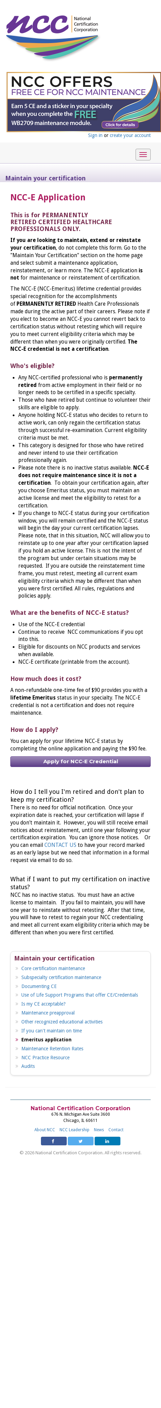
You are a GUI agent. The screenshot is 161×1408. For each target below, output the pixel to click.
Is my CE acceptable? (43, 1004)
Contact (116, 1129)
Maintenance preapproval (48, 1013)
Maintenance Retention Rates (52, 1048)
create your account (130, 135)
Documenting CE (39, 986)
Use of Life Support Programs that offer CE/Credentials (79, 995)
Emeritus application (46, 1039)
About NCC (44, 1129)
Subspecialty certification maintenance (61, 977)
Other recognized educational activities (62, 1022)
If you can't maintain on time (51, 1030)
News (99, 1129)
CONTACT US (60, 845)
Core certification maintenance (53, 968)
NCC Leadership (74, 1129)
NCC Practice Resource (45, 1057)
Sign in (95, 135)
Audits (28, 1066)
